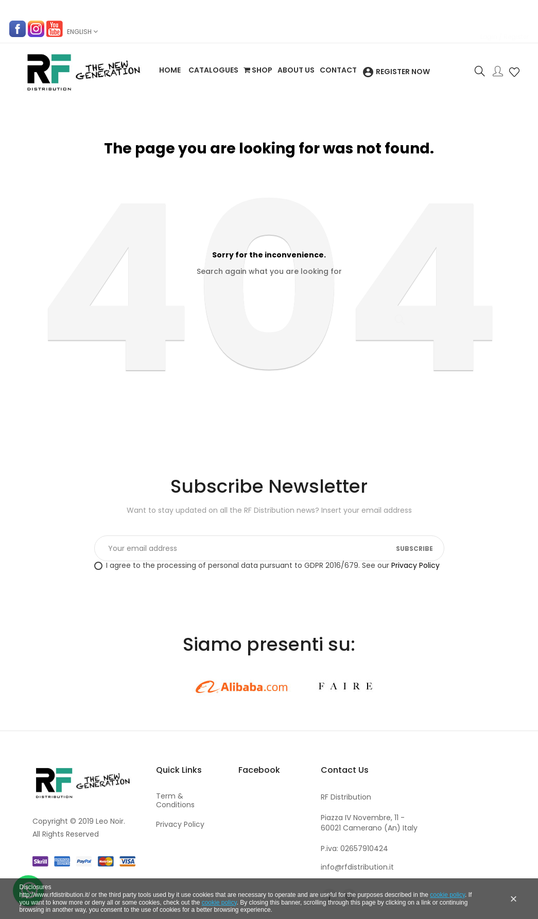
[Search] (269, 315)
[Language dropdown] (82, 32)
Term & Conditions (175, 800)
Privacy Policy (415, 565)
